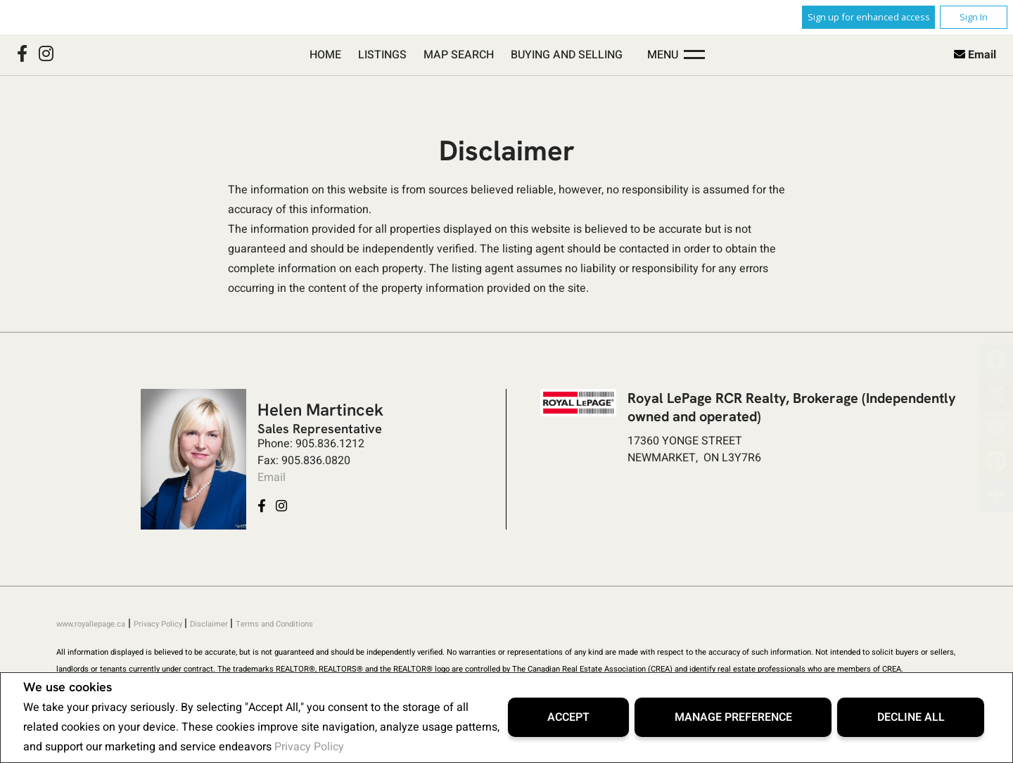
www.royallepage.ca (90, 624)
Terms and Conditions (274, 624)
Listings (382, 54)
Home (325, 54)
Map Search (458, 54)
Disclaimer (210, 624)
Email (982, 54)
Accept (568, 717)
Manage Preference (733, 717)
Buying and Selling (567, 54)
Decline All (911, 717)
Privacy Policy (309, 746)
